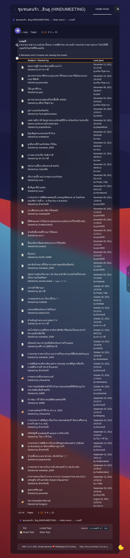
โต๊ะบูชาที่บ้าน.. (35, 89)
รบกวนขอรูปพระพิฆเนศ (39, 500)
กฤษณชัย (43, 169)
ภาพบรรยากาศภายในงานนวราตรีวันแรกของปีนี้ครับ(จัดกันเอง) (58, 354)
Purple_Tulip (101, 182)
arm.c (41, 235)
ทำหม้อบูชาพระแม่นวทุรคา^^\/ (42, 320)
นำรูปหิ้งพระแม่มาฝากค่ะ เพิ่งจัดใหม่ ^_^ (47, 456)
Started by (43, 60)
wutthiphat (44, 136)
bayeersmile (45, 459)
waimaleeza (101, 382)
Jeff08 (42, 393)
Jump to (84, 528)
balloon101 (44, 313)
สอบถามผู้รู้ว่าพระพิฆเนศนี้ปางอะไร (45, 66)
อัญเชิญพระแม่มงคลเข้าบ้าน (41, 133)
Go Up (21, 513)
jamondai (43, 82)
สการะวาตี (44, 69)
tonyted (42, 246)
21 (56, 32)
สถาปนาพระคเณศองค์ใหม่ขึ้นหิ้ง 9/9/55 (47, 99)
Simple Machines (45, 547)
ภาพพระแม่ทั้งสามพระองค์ (40, 376)
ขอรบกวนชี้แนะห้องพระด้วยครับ (43, 166)
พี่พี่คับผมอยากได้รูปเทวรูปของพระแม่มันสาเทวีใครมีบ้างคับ (56, 221)
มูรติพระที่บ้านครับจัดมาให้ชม (42, 144)
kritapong (100, 416)
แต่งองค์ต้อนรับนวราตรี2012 (42, 309)
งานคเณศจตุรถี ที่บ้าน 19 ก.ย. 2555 (45, 410)
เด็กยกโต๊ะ (100, 495)
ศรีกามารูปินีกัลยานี (48, 346)
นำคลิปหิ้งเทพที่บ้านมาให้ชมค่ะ (43, 232)
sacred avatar (45, 281)
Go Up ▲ (104, 547)
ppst (41, 92)
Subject (32, 60)
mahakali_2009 (46, 147)
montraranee (102, 359)
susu (98, 139)
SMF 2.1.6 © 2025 (29, 547)
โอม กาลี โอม (45, 436)
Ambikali (42, 302)
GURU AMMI (45, 257)
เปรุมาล (99, 506)
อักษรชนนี (44, 204)
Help (81, 547)
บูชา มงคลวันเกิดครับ (38, 110)
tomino (99, 116)
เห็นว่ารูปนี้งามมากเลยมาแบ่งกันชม (45, 176)
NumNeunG (101, 193)
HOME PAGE (102, 9)
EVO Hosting (70, 547)
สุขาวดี (42, 291)
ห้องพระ (32, 253)
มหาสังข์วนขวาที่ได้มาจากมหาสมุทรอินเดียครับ (51, 264)
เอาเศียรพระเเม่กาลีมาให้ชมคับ (43, 210)
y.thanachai (44, 380)
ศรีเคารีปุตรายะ (103, 71)
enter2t (99, 348)
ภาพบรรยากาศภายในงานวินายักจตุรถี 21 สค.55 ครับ (53, 467)
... (53, 32)
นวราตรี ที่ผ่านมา (36, 288)
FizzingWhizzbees (48, 114)
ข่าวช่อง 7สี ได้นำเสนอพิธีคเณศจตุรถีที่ (47, 399)
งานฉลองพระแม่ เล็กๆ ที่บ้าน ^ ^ (43, 298)
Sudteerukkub (45, 224)
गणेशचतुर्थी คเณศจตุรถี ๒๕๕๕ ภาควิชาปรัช (48, 433)
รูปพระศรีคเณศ (35, 490)
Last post (99, 60)
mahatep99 (44, 214)
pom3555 (100, 204)
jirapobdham (45, 127)
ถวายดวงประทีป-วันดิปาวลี (40, 155)
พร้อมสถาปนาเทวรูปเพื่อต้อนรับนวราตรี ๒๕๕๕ (50, 343)
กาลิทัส (99, 483)
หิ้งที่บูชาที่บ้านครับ (37, 187)
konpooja (100, 281)
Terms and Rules (92, 547)
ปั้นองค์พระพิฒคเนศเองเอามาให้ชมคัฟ (47, 243)
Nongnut (43, 504)
